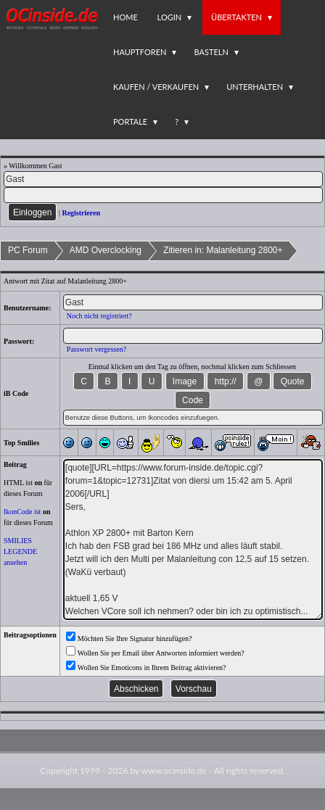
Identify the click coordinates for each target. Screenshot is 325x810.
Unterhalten (254, 86)
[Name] (163, 179)
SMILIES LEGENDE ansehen (20, 551)
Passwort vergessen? (96, 349)
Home (125, 17)
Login (169, 17)
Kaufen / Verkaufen (156, 86)
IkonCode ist (22, 512)
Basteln (211, 52)
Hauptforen (139, 52)
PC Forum (28, 250)
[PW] (163, 195)
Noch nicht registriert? (99, 316)
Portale (130, 121)
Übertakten (236, 17)
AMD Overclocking (105, 250)
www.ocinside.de (174, 770)
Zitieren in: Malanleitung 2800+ (222, 250)
